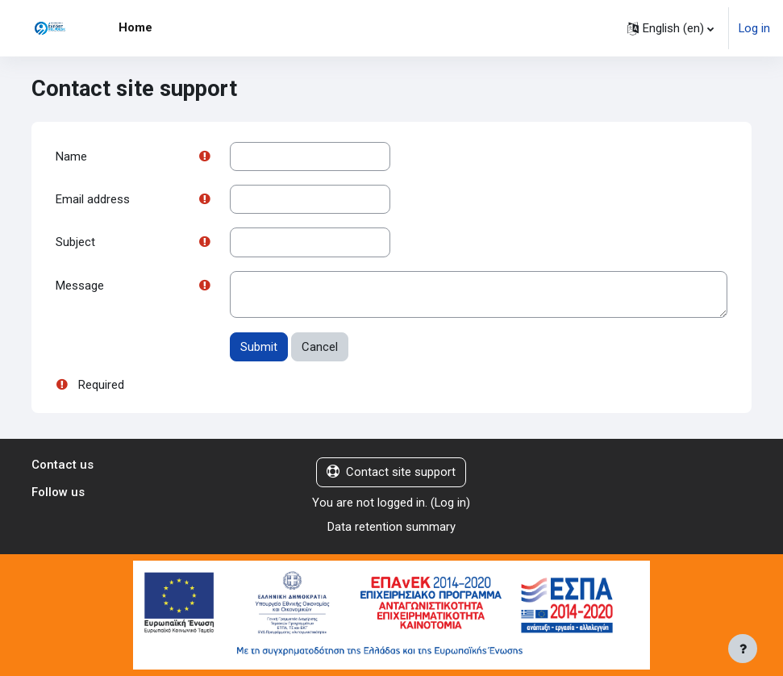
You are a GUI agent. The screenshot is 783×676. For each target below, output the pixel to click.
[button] (670, 28)
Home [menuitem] (135, 27)
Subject (75, 242)
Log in (754, 28)
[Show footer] (742, 648)
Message (80, 285)
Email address (93, 199)
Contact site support (391, 472)
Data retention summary (391, 527)
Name (71, 156)
